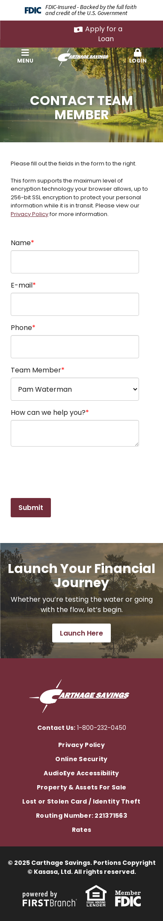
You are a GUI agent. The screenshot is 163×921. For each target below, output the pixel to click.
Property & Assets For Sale (81, 787)
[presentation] (76, 472)
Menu (25, 56)
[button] (25, 56)
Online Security (81, 759)
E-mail (22, 285)
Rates (81, 829)
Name (21, 243)
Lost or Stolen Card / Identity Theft (81, 801)
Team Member (36, 370)
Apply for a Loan (103, 34)
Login (137, 56)
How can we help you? (48, 412)
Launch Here (81, 633)
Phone (21, 328)
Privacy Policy (29, 214)
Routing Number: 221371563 (81, 815)
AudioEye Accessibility (81, 773)
